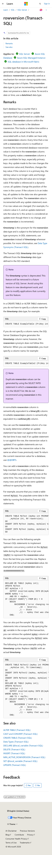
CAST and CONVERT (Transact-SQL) (20, 733)
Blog (7, 834)
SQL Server (22, 9)
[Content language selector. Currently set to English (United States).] (18, 811)
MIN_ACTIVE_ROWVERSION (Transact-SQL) (24, 757)
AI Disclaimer (11, 830)
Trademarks (25, 842)
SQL (13, 9)
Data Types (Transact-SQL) (16, 741)
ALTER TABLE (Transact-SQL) (17, 729)
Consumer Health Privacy (16, 838)
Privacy (30, 834)
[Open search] (40, 3)
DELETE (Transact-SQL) (14, 749)
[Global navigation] (3, 3)
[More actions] (46, 10)
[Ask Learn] (41, 10)
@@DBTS (11, 459)
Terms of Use (11, 842)
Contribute (19, 834)
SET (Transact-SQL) (20, 761)
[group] (26, 324)
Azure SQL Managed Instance (31, 57)
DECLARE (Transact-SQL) (23, 745)
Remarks (9, 43)
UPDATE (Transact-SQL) (14, 764)
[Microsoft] (26, 4)
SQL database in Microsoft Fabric (23, 61)
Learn (5, 9)
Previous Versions (27, 830)
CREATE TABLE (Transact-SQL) (17, 737)
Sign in (47, 3)
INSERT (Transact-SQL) (14, 753)
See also (9, 47)
